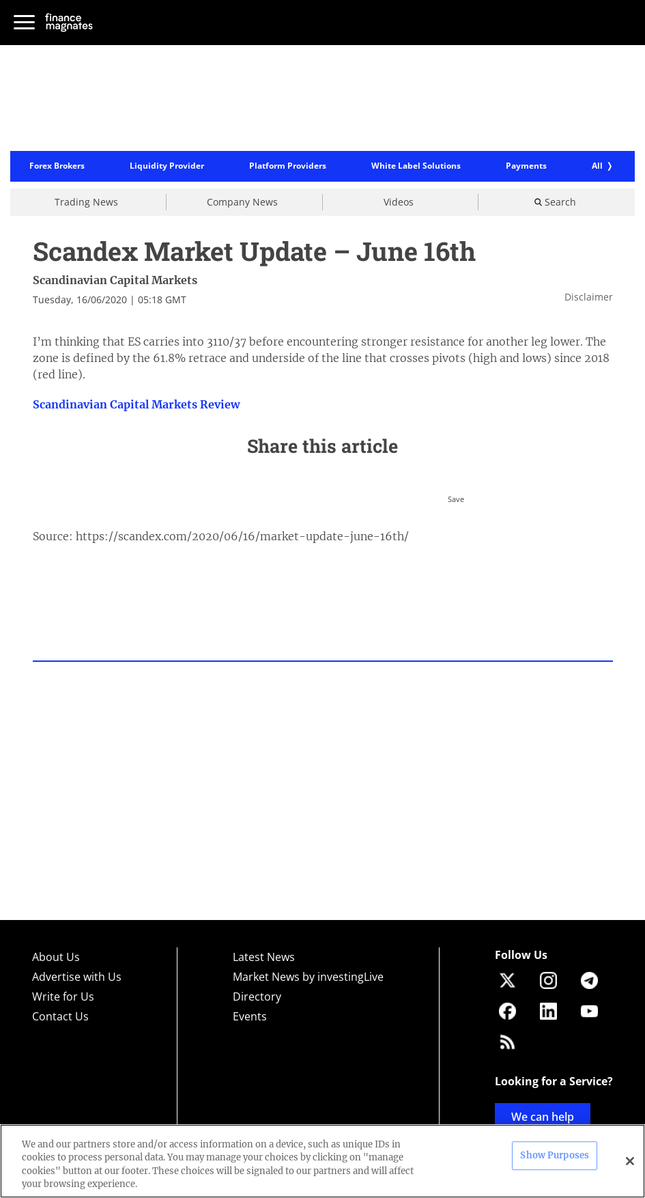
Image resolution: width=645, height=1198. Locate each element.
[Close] (630, 1161)
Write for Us (63, 996)
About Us (56, 956)
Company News (242, 201)
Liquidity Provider (167, 167)
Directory (257, 996)
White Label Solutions (416, 167)
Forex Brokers (57, 167)
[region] (322, 1161)
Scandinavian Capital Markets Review (136, 404)
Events (250, 1016)
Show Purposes (554, 1155)
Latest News (264, 956)
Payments (526, 167)
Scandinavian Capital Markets (115, 280)
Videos (399, 201)
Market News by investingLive (308, 976)
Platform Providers (287, 167)
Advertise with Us (76, 976)
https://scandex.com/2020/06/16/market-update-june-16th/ (242, 536)
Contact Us (60, 1016)
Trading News (86, 201)
